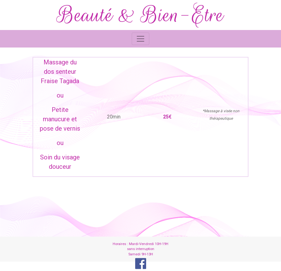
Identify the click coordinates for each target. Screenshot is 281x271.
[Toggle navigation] (140, 39)
